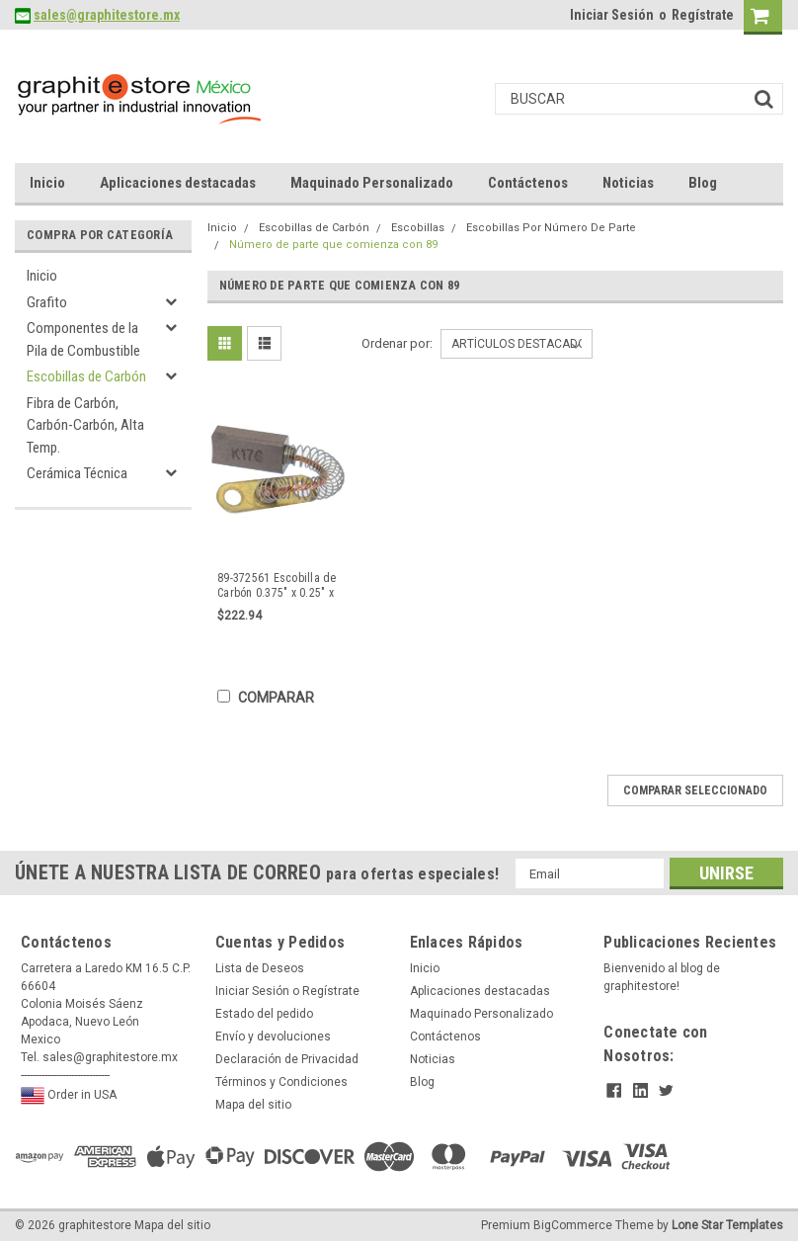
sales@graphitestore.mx (107, 15)
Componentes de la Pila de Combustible (83, 339)
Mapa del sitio (253, 1105)
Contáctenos (528, 183)
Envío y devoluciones (273, 1036)
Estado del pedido (264, 1014)
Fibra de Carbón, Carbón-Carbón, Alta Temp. (85, 425)
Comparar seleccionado (695, 790)
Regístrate (703, 15)
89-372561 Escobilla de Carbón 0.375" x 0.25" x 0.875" (277, 586)
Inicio (47, 183)
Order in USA (69, 1096)
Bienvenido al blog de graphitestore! (661, 977)
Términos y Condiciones (281, 1082)
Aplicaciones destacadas (178, 183)
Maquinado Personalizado (371, 183)
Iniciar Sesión (612, 15)
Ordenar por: (397, 343)
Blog (702, 183)
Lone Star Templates (727, 1225)
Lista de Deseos (259, 968)
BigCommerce (572, 1225)
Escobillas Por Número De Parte (551, 227)
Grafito (47, 302)
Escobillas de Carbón (86, 376)
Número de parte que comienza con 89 (333, 244)
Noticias (628, 183)
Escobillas (417, 227)
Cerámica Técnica (77, 473)
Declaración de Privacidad (287, 1059)
